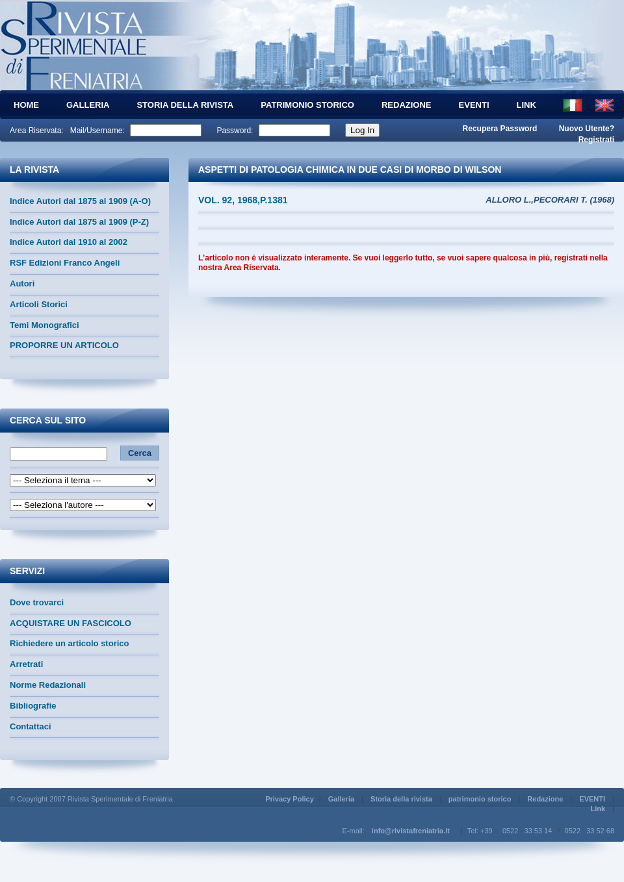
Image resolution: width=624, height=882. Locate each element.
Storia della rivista (184, 105)
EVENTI (474, 105)
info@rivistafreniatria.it (411, 831)
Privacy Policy (289, 799)
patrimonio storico (307, 105)
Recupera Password (500, 128)
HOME (26, 105)
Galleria (87, 105)
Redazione (407, 105)
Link (526, 105)
